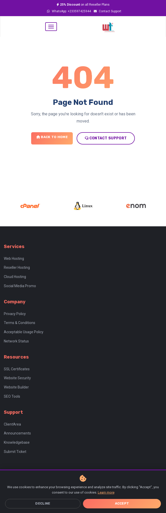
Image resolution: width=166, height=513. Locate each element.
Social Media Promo (20, 286)
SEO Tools (12, 396)
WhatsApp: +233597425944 (69, 11)
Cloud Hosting (15, 277)
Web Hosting (14, 258)
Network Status (16, 341)
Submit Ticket (15, 452)
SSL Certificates (17, 369)
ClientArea (12, 424)
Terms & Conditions (19, 323)
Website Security (17, 378)
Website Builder (16, 387)
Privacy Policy (15, 314)
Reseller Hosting (17, 267)
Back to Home (52, 137)
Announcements (17, 433)
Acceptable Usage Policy (23, 332)
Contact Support (107, 11)
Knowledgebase (17, 442)
